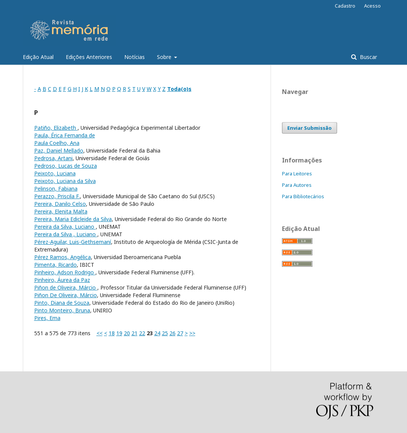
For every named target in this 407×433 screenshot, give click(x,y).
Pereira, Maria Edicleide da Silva (73, 219)
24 (157, 333)
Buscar (367, 56)
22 (142, 333)
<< (100, 333)
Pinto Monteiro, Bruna (62, 310)
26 (172, 333)
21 (134, 333)
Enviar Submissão (309, 127)
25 (165, 333)
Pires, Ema (47, 318)
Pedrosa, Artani (53, 158)
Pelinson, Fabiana (56, 188)
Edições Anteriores (89, 56)
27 (180, 333)
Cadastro (345, 5)
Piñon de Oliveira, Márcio (65, 287)
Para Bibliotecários (303, 196)
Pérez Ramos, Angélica (62, 257)
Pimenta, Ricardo (55, 264)
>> (192, 333)
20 (127, 333)
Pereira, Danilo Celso (60, 203)
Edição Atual (38, 56)
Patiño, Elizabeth (56, 127)
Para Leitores (297, 173)
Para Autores (297, 184)
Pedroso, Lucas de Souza (65, 165)
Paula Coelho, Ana (56, 142)
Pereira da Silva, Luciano (65, 226)
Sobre (165, 56)
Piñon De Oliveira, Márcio (65, 295)
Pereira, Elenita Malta (60, 211)
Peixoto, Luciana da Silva (65, 181)
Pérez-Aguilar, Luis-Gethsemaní (72, 241)
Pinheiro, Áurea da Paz (62, 279)
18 (112, 333)
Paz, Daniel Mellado (58, 150)
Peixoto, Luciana (55, 173)
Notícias (134, 56)
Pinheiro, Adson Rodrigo (64, 272)
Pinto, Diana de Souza (61, 302)
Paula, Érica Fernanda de (64, 135)
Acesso (372, 5)
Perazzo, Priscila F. (57, 196)
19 (119, 333)
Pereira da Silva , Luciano (65, 234)
